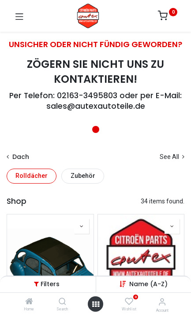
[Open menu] (95, 304)
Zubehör (83, 175)
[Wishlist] (129, 301)
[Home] (29, 302)
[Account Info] (162, 302)
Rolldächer (31, 175)
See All (172, 156)
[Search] (62, 302)
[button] (148, 284)
